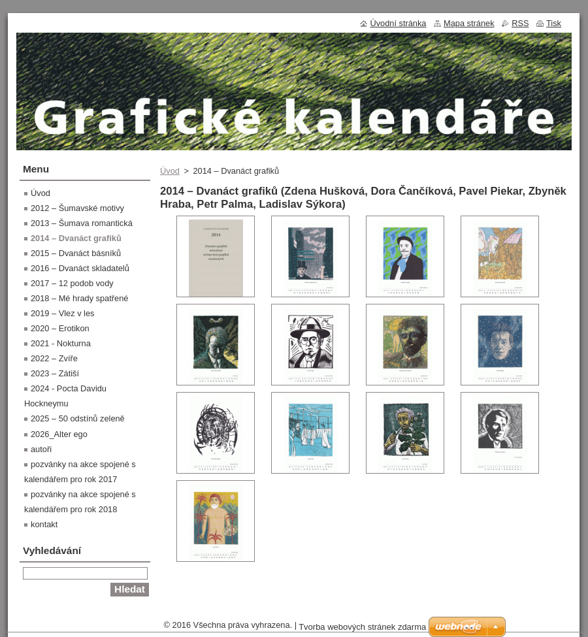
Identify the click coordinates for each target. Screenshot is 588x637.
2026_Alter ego (59, 434)
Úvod (170, 171)
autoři (41, 449)
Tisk (553, 23)
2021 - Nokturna (61, 343)
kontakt (44, 524)
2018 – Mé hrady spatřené (79, 298)
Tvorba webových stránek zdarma (362, 627)
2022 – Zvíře (54, 358)
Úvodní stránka (398, 23)
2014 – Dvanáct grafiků (76, 238)
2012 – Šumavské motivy (77, 208)
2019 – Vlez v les (62, 313)
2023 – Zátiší (55, 373)
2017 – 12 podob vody (72, 283)
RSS (520, 23)
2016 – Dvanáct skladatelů (80, 268)
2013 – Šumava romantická (82, 223)
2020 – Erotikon (60, 328)
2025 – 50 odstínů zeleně (78, 418)
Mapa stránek (469, 23)
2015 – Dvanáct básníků (76, 253)
